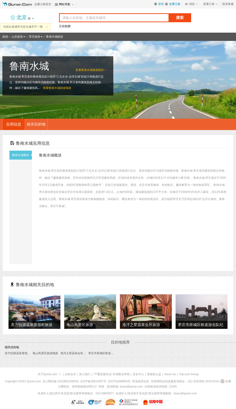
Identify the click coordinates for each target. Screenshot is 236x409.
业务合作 (70, 374)
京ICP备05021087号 (93, 381)
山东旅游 (17, 36)
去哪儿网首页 (42, 4)
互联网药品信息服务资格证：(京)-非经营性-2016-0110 (185, 381)
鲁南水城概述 (22, 155)
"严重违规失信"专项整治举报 (111, 374)
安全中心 (138, 374)
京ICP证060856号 (119, 381)
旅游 (5, 36)
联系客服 (228, 4)
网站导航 (64, 4)
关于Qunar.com (47, 374)
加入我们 (84, 374)
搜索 (180, 18)
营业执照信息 (140, 381)
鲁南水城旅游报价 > (93, 70)
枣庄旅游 (34, 36)
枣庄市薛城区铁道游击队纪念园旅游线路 (113, 353)
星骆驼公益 (154, 374)
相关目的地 (36, 124)
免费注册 (174, 4)
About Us (170, 374)
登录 (161, 4)
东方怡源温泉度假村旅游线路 (23, 353)
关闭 (47, 27)
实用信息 (13, 124)
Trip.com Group (188, 374)
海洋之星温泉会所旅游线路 (77, 353)
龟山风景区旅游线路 (45, 353)
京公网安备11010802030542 (60, 381)
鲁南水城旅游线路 (60, 88)
